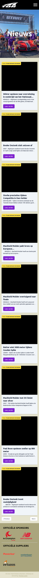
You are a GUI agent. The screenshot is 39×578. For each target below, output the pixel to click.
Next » (34, 519)
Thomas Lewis (23, 576)
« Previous (6, 519)
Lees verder (9, 106)
